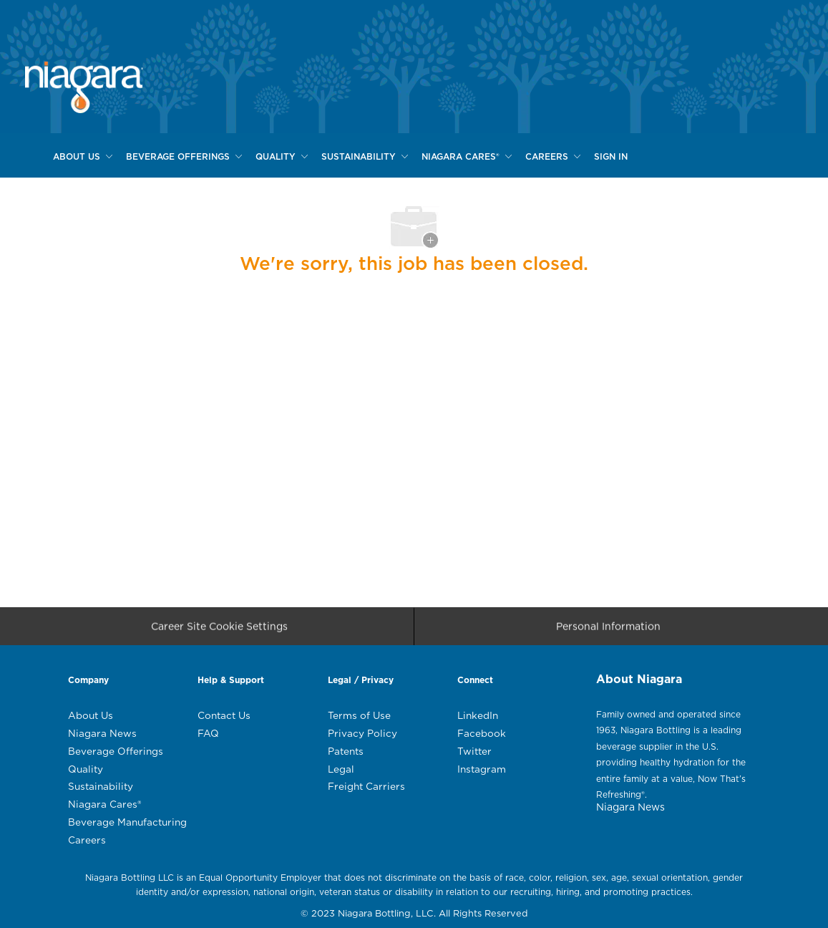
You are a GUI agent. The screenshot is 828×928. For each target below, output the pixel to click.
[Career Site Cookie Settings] (219, 631)
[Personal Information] (608, 631)
